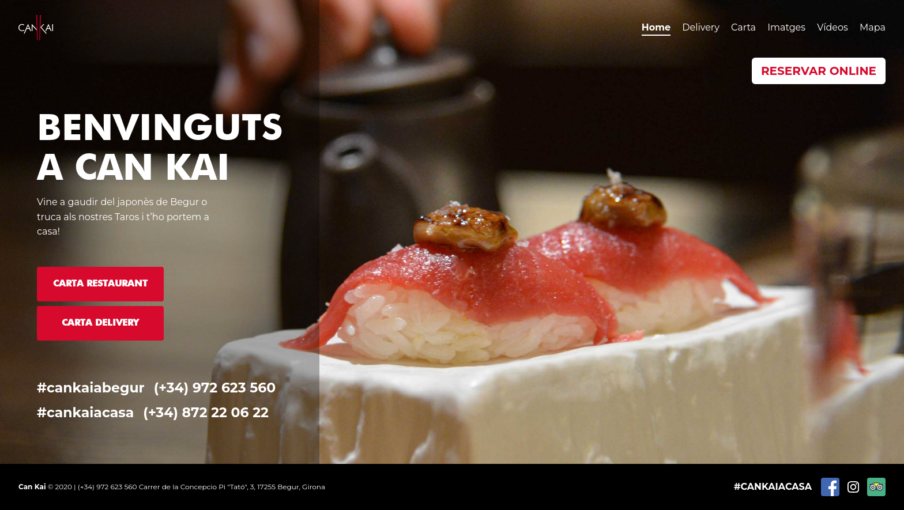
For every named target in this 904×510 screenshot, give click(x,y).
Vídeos (832, 27)
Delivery (701, 27)
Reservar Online (818, 71)
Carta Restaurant (100, 284)
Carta (743, 27)
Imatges (786, 27)
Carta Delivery (100, 323)
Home (656, 27)
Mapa (873, 27)
